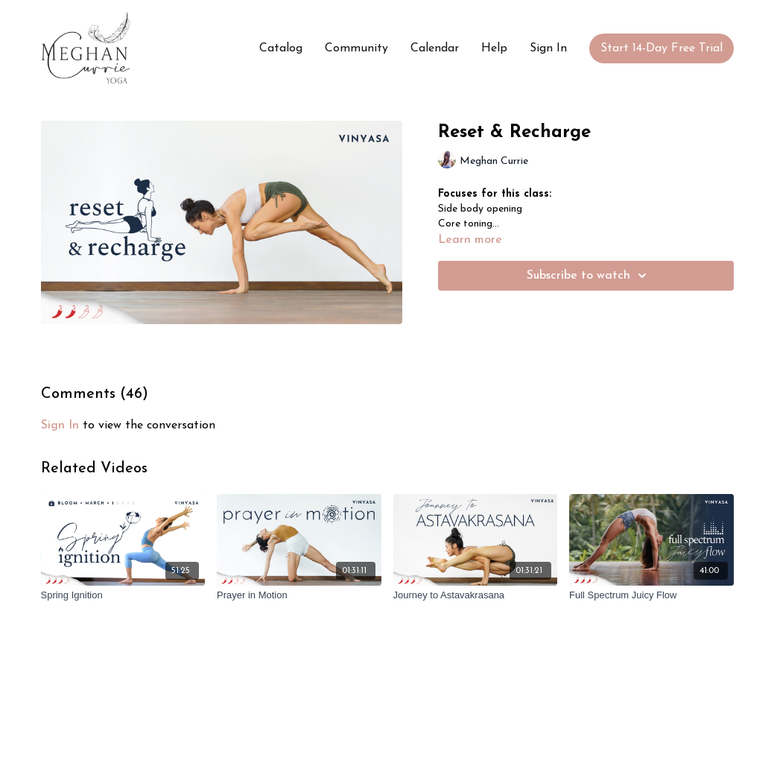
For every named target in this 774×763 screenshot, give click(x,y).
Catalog (280, 48)
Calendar (434, 48)
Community (356, 48)
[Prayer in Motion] (299, 595)
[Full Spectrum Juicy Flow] (651, 595)
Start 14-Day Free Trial (661, 48)
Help (494, 48)
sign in (60, 425)
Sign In (548, 48)
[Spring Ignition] (123, 595)
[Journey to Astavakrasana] (475, 595)
